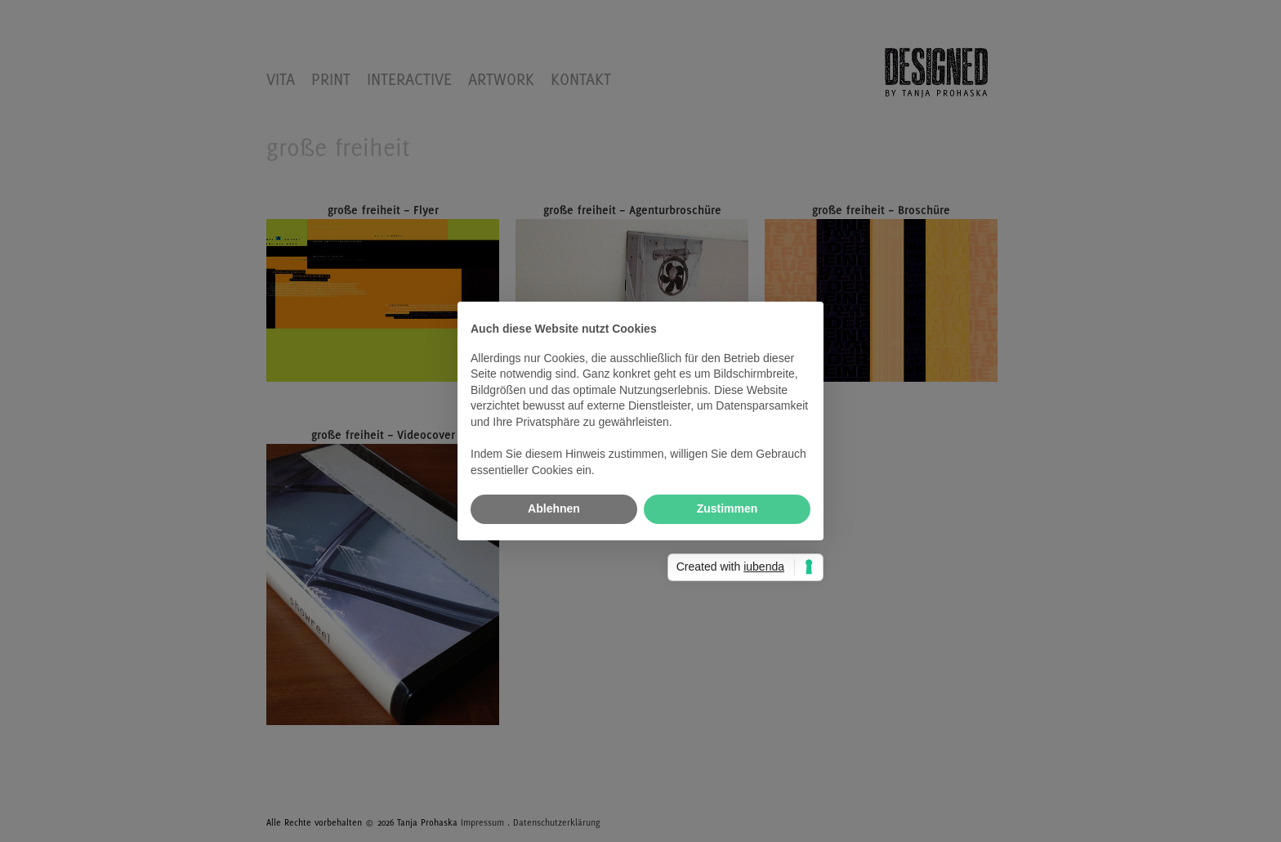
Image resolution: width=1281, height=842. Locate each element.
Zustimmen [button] (727, 508)
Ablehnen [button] (554, 508)
